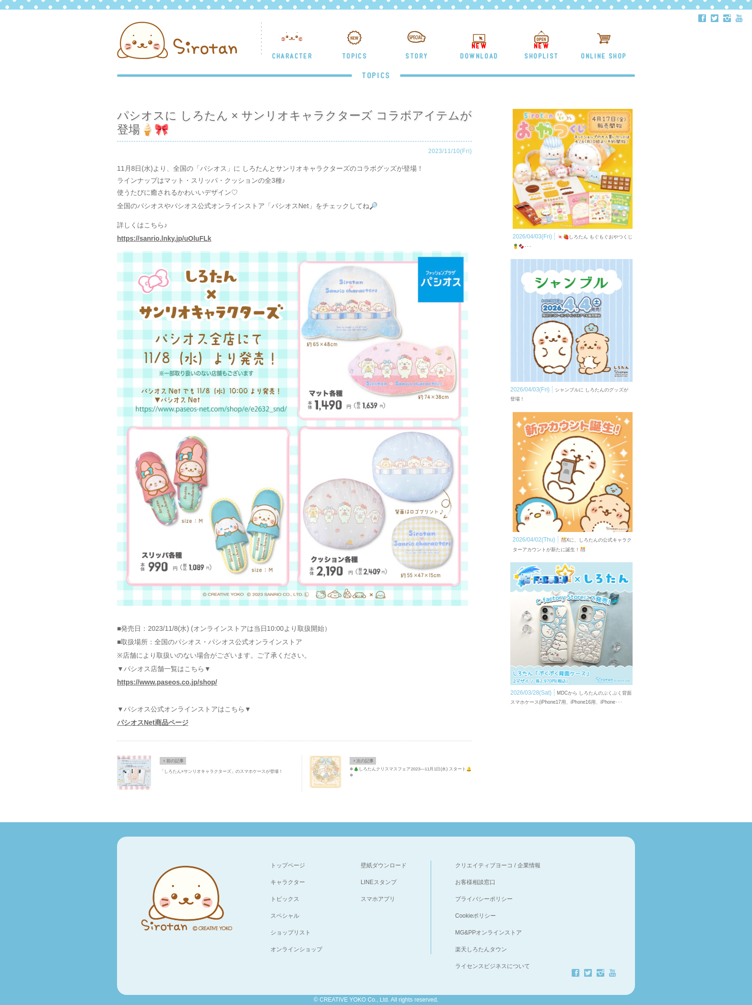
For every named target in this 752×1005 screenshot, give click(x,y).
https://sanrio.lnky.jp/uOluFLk (164, 238)
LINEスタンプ (379, 882)
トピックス (284, 899)
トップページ (287, 865)
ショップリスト (290, 932)
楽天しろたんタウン (481, 949)
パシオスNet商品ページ (152, 722)
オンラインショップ (296, 949)
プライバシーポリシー (484, 899)
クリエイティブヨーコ (484, 865)
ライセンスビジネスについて (492, 966)
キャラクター (287, 882)
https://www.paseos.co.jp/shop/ (167, 682)
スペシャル (284, 915)
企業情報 (528, 865)
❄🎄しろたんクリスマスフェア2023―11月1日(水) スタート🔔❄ (410, 772)
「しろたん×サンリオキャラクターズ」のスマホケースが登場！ (221, 771)
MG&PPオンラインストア (488, 932)
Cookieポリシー (475, 915)
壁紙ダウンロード (384, 865)
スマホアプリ (378, 899)
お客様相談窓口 (475, 882)
